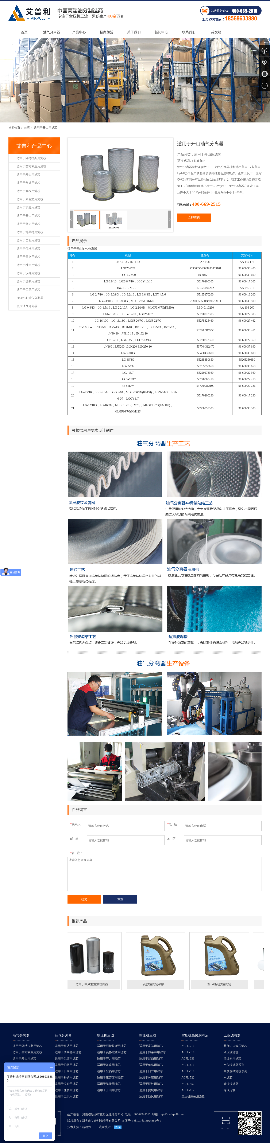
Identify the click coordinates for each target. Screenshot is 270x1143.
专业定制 (229, 1090)
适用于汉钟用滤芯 (28, 273)
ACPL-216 (187, 1046)
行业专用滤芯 (232, 1058)
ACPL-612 (187, 1090)
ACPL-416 (187, 1064)
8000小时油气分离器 (30, 298)
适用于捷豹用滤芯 (28, 281)
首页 (24, 32)
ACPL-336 (187, 1058)
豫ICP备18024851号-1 (147, 1120)
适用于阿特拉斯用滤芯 (31, 158)
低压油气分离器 (27, 306)
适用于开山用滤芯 (45, 127)
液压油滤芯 (231, 1052)
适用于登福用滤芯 (28, 191)
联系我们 (189, 32)
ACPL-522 (187, 1077)
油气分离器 (51, 32)
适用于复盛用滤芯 (28, 182)
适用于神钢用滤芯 (28, 265)
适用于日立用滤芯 (28, 256)
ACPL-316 (187, 1052)
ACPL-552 (187, 1083)
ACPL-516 (187, 1071)
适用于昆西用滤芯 (28, 240)
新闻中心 (161, 32)
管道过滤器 (231, 1083)
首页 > (28, 127)
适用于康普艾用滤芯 (30, 199)
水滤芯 (228, 1077)
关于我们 (134, 32)
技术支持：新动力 (79, 1127)
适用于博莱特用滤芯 (30, 232)
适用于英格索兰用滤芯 (31, 166)
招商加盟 (106, 32)
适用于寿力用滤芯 (28, 174)
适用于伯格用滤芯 (28, 248)
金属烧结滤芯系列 (235, 1071)
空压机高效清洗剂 (193, 1096)
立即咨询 (194, 217)
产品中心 (79, 32)
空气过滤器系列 (234, 1064)
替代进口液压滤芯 (235, 1046)
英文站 (216, 32)
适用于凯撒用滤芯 (28, 207)
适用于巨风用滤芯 (28, 289)
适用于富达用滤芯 (28, 224)
